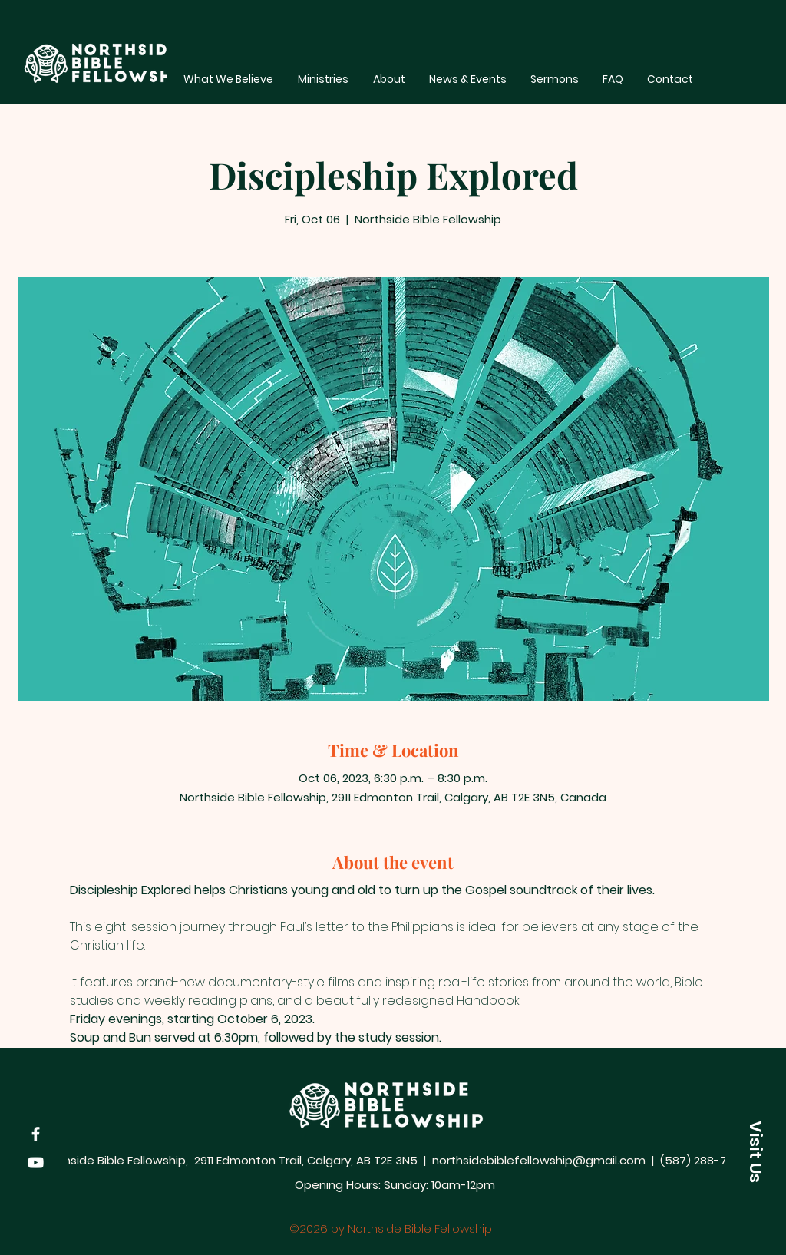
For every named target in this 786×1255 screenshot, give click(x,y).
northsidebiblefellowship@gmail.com (539, 1160)
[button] (755, 1151)
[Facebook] (35, 1134)
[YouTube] (35, 1162)
